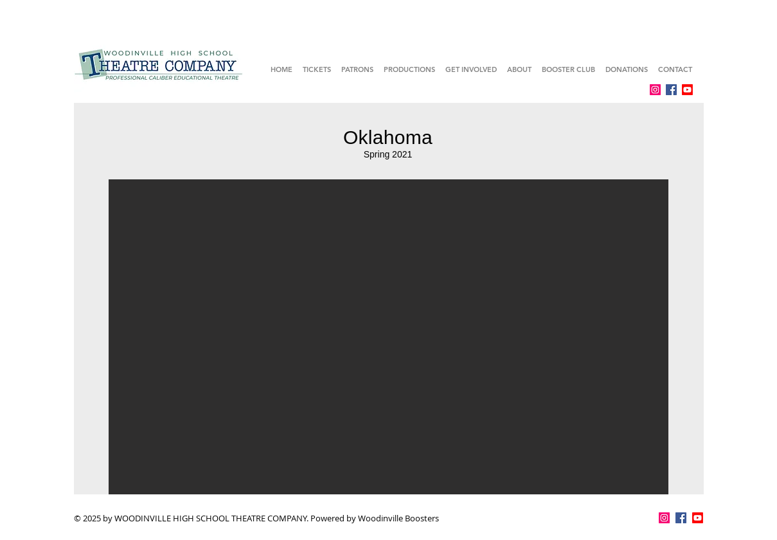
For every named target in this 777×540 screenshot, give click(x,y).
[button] (388, 336)
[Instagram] (655, 89)
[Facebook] (671, 89)
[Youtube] (687, 89)
